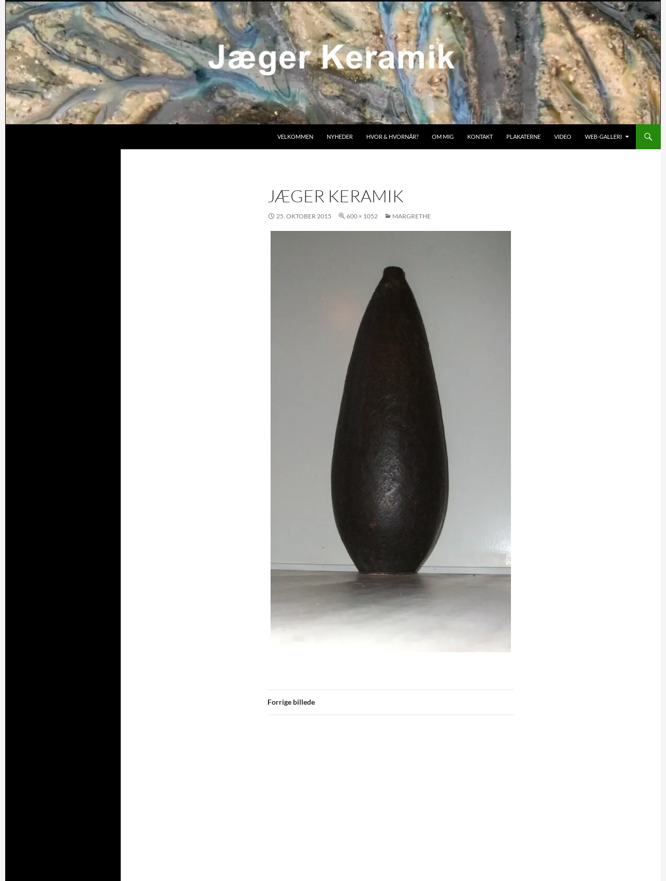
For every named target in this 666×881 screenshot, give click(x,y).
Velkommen (295, 136)
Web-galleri (603, 136)
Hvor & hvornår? (392, 136)
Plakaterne (523, 136)
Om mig (443, 136)
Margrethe (411, 216)
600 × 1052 (362, 216)
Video (562, 136)
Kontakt (480, 136)
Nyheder (340, 136)
